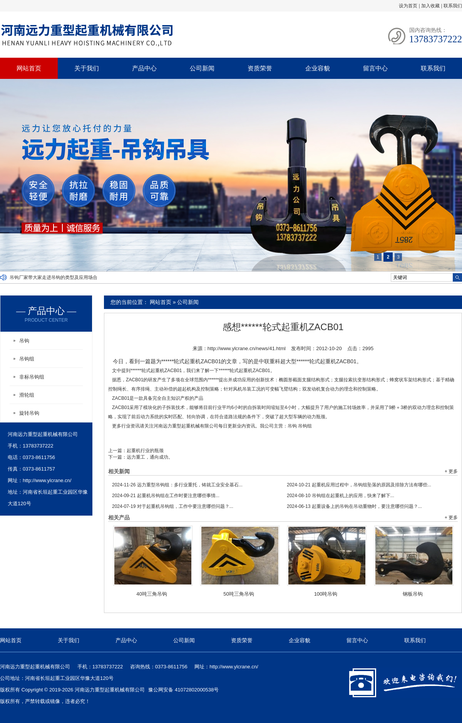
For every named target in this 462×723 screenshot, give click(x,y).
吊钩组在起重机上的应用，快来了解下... (340, 495)
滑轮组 (26, 395)
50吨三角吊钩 (238, 594)
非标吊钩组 (31, 377)
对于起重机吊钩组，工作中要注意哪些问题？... (172, 506)
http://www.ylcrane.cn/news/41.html (247, 348)
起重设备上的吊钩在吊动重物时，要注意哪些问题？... (354, 506)
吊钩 (292, 426)
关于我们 (86, 68)
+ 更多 (451, 471)
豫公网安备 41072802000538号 (183, 690)
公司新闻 (202, 68)
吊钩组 (305, 426)
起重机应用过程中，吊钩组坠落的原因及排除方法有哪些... (359, 485)
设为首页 (408, 5)
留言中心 (375, 68)
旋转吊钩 (29, 413)
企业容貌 (317, 68)
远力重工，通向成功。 (150, 457)
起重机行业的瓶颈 (145, 450)
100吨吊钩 (326, 594)
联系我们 (453, 5)
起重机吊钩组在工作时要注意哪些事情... (165, 495)
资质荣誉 (260, 68)
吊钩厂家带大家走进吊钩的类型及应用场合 (53, 277)
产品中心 (144, 68)
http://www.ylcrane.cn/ (47, 480)
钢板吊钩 (413, 594)
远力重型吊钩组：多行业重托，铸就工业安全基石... (177, 485)
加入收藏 (430, 5)
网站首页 (29, 68)
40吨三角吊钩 (151, 594)
